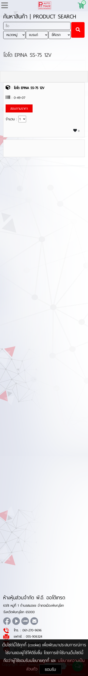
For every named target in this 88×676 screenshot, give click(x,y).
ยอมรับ (50, 669)
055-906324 (34, 636)
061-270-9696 (32, 630)
